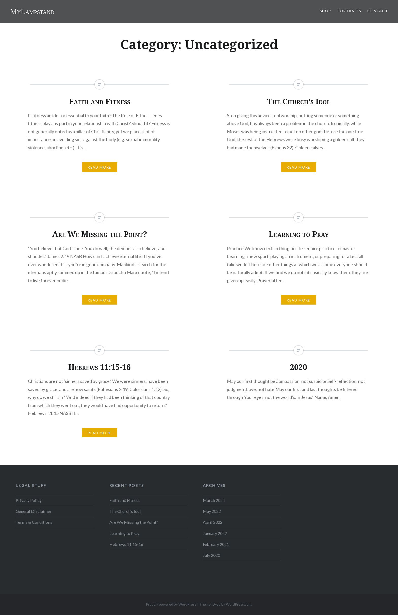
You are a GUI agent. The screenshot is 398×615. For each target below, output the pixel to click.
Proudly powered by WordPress (171, 604)
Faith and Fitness (124, 500)
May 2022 (212, 511)
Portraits (349, 11)
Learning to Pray (124, 533)
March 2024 (214, 500)
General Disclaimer (34, 511)
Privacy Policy (29, 500)
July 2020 (211, 555)
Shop (325, 11)
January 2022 (215, 533)
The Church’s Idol (125, 511)
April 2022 (212, 522)
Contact (377, 11)
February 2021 (216, 544)
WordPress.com (238, 604)
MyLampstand (32, 11)
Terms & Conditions (34, 522)
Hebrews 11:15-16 (126, 544)
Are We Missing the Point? (133, 522)
